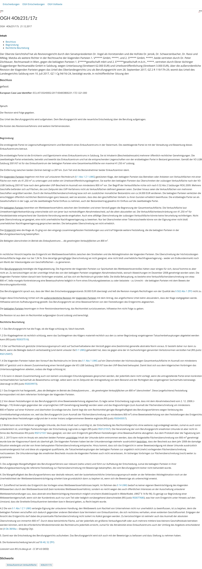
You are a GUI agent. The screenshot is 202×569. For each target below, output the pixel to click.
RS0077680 (138, 497)
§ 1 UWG (80, 350)
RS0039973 (31, 383)
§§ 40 (43, 542)
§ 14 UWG (122, 485)
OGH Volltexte (55, 4)
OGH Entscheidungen (33, 4)
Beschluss (11, 41)
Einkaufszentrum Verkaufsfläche (21, 565)
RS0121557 (104, 429)
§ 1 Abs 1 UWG (90, 360)
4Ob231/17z (46, 565)
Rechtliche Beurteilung (17, 47)
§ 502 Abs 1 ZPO (183, 291)
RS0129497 (6, 354)
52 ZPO (50, 542)
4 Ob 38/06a (10, 528)
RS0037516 (22, 339)
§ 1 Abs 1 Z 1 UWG (85, 176)
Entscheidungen (11, 4)
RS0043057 (120, 418)
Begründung (12, 44)
